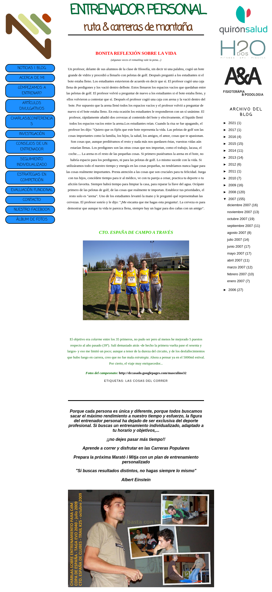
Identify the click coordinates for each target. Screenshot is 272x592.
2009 (232, 185)
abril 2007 (235, 260)
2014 (232, 151)
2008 (232, 192)
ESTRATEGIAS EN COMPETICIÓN (31, 177)
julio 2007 (235, 240)
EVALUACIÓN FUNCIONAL (32, 190)
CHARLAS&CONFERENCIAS (32, 121)
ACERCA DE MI (31, 78)
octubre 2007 (237, 219)
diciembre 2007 (239, 205)
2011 (232, 171)
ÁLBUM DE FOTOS (32, 219)
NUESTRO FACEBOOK (32, 210)
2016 (232, 137)
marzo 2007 (236, 267)
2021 (232, 123)
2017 (232, 130)
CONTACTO (32, 200)
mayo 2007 (236, 253)
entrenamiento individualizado (149, 425)
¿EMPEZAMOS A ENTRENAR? (32, 90)
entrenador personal (101, 420)
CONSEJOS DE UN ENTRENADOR (31, 146)
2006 (232, 290)
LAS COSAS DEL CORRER (146, 380)
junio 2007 (235, 246)
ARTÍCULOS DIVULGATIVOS (31, 106)
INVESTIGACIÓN (32, 134)
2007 (232, 199)
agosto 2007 (237, 233)
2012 (232, 164)
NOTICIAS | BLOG (32, 68)
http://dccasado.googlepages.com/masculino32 (152, 373)
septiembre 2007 (240, 226)
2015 (232, 144)
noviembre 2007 (240, 212)
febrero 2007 (237, 274)
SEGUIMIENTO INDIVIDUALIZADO (32, 162)
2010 (232, 178)
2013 (232, 157)
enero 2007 (236, 281)
